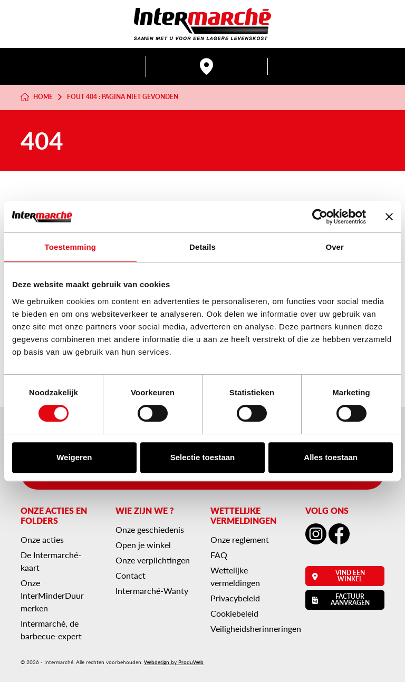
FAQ (218, 555)
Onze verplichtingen (152, 560)
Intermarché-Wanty (151, 590)
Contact (130, 575)
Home (37, 97)
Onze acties (42, 539)
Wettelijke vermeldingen (235, 576)
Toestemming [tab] (71, 246)
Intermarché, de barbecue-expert (51, 629)
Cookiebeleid (234, 613)
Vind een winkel (338, 575)
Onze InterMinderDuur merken (52, 595)
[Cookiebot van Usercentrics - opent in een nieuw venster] (320, 217)
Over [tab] (334, 246)
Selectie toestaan (202, 457)
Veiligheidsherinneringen (255, 628)
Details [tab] (202, 246)
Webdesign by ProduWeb (174, 662)
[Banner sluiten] (389, 216)
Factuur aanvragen (341, 599)
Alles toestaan (331, 457)
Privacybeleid (235, 598)
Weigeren (74, 457)
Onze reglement (239, 539)
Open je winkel (143, 545)
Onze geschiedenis (149, 529)
